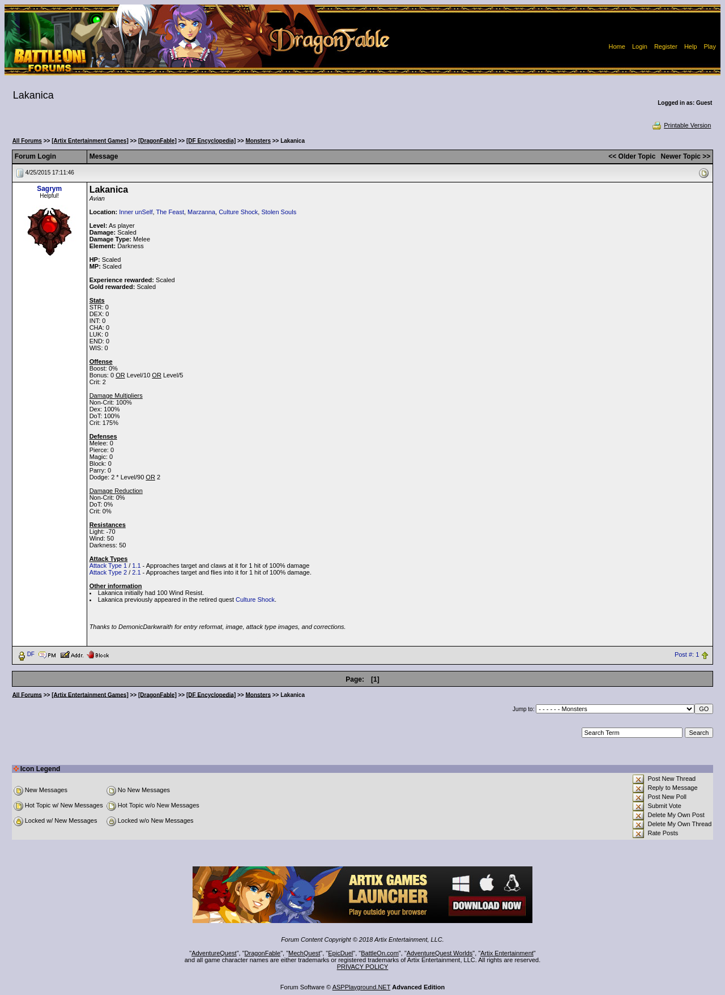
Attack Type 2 (108, 572)
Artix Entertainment (507, 953)
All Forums (27, 141)
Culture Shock (238, 212)
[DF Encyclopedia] (211, 141)
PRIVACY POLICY (363, 966)
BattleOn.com (380, 953)
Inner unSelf (135, 212)
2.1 (136, 572)
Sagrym (49, 189)
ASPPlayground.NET (361, 987)
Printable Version (681, 125)
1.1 (136, 565)
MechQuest (304, 953)
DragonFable (263, 953)
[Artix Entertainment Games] (90, 141)
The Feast (170, 212)
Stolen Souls (278, 212)
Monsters (258, 141)
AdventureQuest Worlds (440, 953)
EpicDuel (340, 953)
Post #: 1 (687, 654)
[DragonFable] (157, 141)
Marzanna (201, 212)
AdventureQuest (214, 953)
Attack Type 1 (108, 565)
